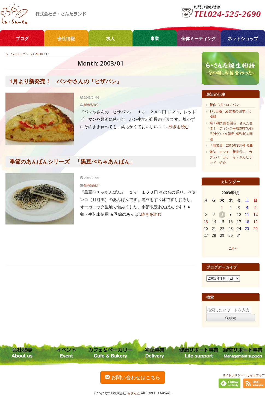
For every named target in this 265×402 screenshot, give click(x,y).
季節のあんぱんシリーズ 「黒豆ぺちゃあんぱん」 (72, 161)
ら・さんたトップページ (19, 54)
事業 (154, 39)
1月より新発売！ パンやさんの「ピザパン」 (66, 81)
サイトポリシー (232, 375)
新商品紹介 (91, 105)
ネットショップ (243, 39)
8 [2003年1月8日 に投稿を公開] (222, 214)
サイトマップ (256, 375)
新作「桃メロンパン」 (226, 104)
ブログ (22, 39)
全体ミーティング (198, 39)
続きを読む (179, 126)
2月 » (233, 248)
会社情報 (66, 39)
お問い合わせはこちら (132, 377)
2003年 (39, 54)
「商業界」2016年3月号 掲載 (231, 145)
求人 (110, 39)
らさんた (133, 393)
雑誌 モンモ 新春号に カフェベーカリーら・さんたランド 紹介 (231, 157)
